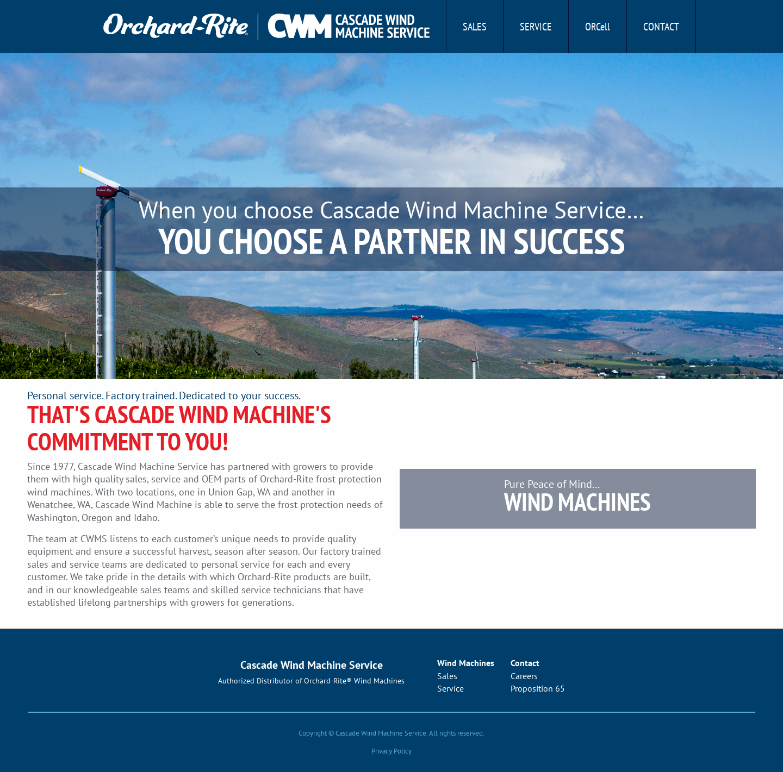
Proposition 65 (538, 688)
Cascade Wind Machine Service (311, 665)
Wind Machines (465, 662)
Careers (524, 675)
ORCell (597, 27)
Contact (661, 27)
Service (536, 27)
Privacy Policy (391, 751)
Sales (475, 27)
